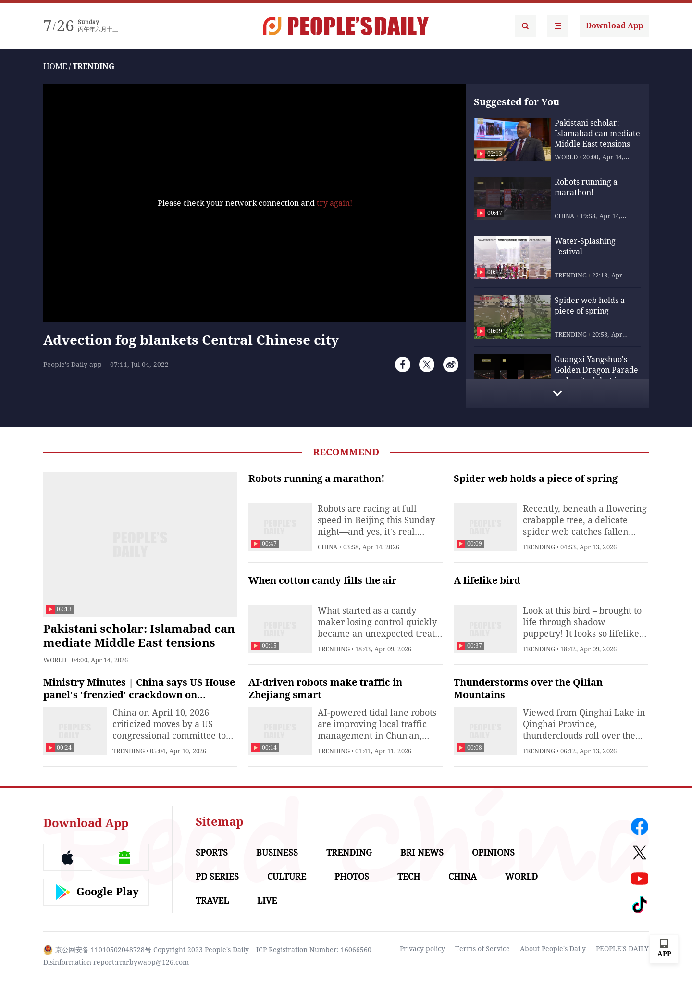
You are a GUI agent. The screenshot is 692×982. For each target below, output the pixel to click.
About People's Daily (553, 949)
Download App (614, 25)
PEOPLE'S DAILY (622, 949)
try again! (334, 203)
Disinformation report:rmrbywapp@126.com (116, 962)
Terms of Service (482, 949)
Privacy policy (422, 949)
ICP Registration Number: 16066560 (313, 950)
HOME (55, 66)
